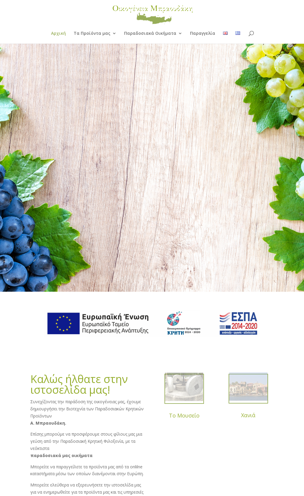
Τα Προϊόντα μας (92, 33)
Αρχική (58, 33)
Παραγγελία (202, 33)
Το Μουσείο (184, 415)
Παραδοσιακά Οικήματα (150, 33)
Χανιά (248, 415)
